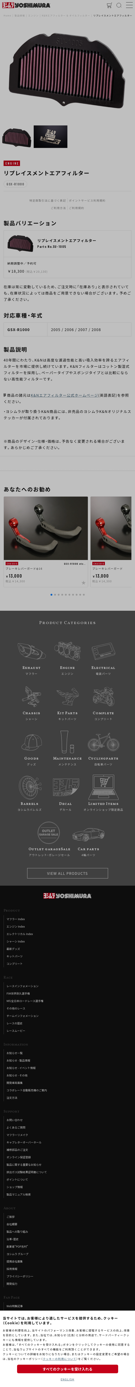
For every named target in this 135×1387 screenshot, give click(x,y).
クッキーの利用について (59, 1359)
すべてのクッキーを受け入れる (67, 1369)
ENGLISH (67, 1379)
